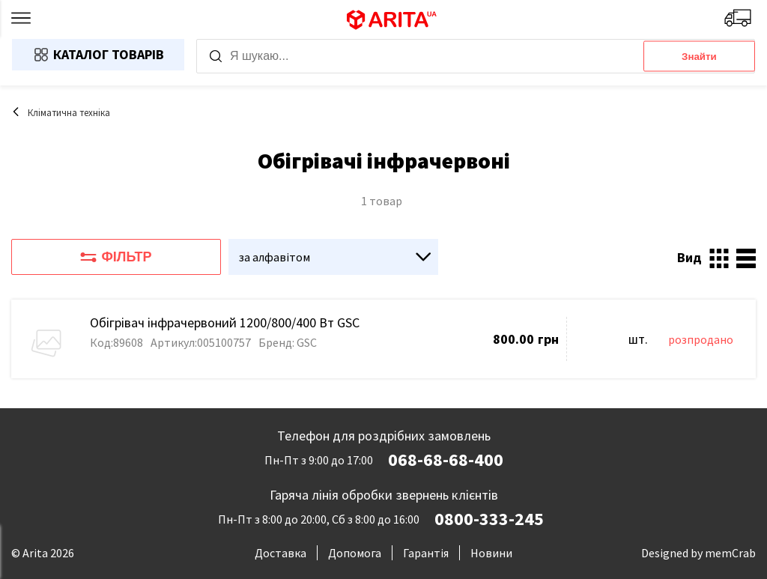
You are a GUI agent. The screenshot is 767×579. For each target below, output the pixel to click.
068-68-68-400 (445, 460)
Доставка (280, 552)
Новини (491, 552)
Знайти (699, 56)
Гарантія (426, 552)
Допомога (354, 552)
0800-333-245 (489, 519)
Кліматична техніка (60, 112)
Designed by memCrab (698, 552)
